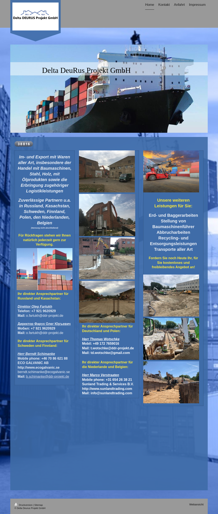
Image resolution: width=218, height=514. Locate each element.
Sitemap (38, 505)
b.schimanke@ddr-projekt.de (47, 376)
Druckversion (23, 505)
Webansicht (196, 504)
